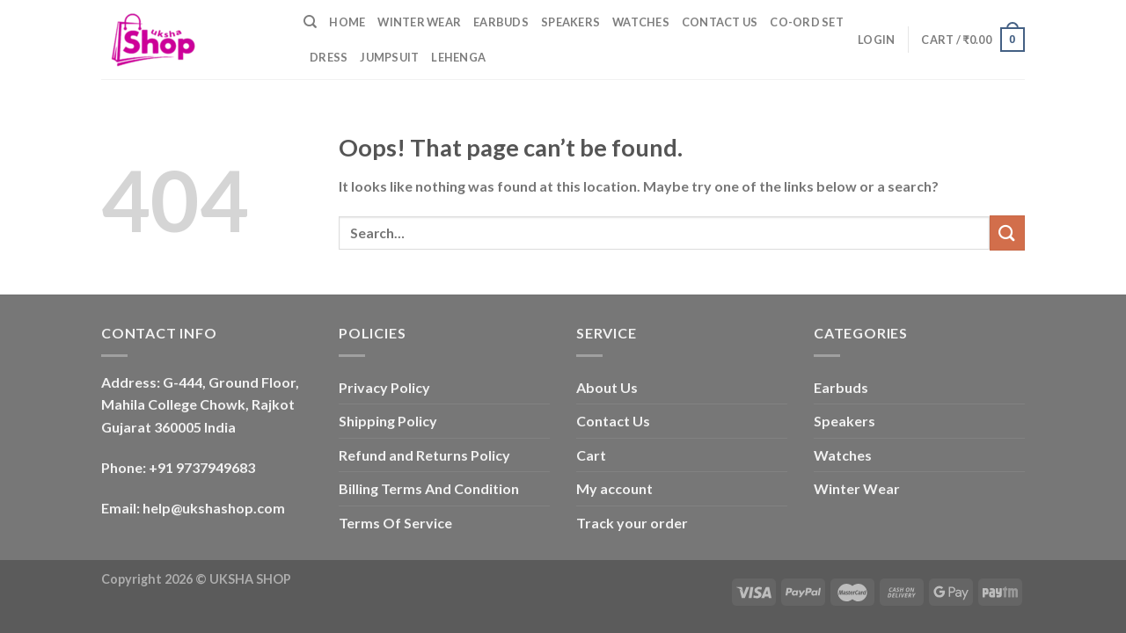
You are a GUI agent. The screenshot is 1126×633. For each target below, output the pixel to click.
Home (347, 22)
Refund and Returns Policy (424, 455)
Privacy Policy (384, 387)
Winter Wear (419, 22)
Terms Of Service (395, 522)
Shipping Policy (388, 420)
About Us (607, 387)
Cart (591, 455)
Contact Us (720, 22)
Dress (328, 57)
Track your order (632, 522)
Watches (640, 22)
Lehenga (458, 57)
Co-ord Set (807, 22)
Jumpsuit (389, 57)
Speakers (570, 22)
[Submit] (1007, 232)
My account (614, 488)
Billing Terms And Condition (429, 488)
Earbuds (501, 22)
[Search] (310, 22)
